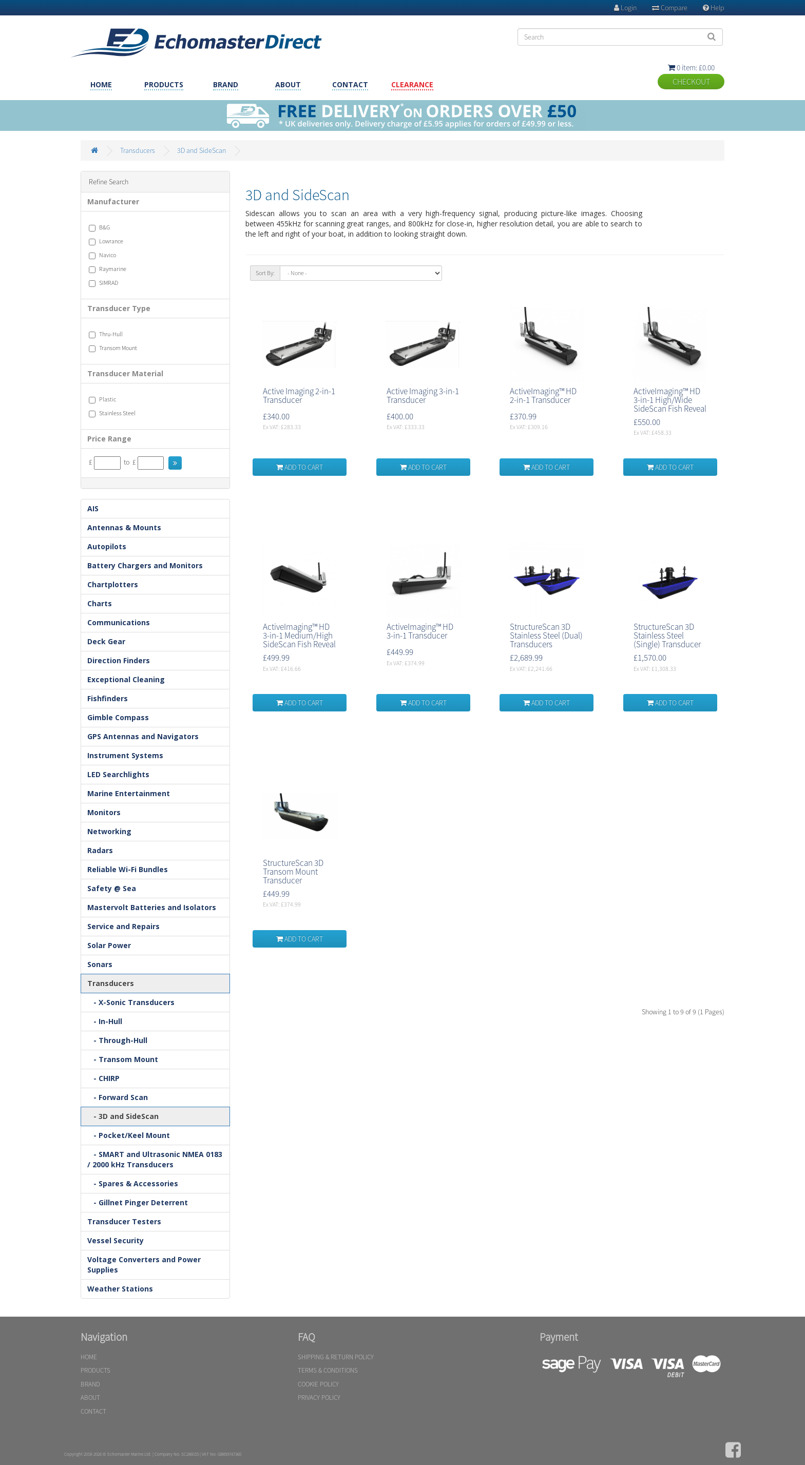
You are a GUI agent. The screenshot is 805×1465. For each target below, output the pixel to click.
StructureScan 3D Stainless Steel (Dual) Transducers (546, 635)
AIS (93, 508)
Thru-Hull (106, 334)
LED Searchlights (118, 774)
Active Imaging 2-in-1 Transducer (299, 395)
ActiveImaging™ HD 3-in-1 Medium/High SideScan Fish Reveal (299, 635)
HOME (101, 84)
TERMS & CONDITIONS (328, 1370)
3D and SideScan (201, 150)
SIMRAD (103, 283)
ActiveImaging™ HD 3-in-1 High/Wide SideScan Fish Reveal (670, 399)
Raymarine (107, 269)
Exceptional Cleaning (126, 679)
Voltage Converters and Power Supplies (144, 1265)
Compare (669, 7)
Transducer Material (125, 373)
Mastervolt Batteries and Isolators (151, 907)
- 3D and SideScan (123, 1116)
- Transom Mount (122, 1059)
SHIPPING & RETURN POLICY (336, 1357)
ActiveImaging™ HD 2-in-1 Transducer (543, 395)
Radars (100, 850)
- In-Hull (104, 1021)
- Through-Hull (117, 1040)
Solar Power (109, 945)
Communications (118, 622)
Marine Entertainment (128, 793)
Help (713, 7)
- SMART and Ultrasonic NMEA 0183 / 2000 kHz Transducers (154, 1159)
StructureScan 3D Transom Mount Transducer (293, 871)
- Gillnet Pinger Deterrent (137, 1202)
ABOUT (288, 84)
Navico (102, 255)
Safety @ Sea (111, 888)
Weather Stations (120, 1289)
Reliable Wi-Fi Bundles (127, 869)
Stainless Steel (112, 413)
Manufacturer (113, 201)
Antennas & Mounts (124, 527)
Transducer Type (118, 308)
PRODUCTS (163, 84)
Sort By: (265, 273)
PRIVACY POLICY (319, 1397)
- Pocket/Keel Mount (128, 1135)
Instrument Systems (125, 755)
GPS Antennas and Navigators (143, 736)
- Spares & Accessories (132, 1183)
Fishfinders (107, 698)
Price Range (109, 439)
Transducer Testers (124, 1221)
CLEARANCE (412, 84)
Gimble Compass (118, 717)
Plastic (102, 399)
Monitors (104, 812)
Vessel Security (115, 1240)
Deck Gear (106, 641)
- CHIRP (103, 1078)
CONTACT (350, 84)
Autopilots (106, 546)
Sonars (99, 964)
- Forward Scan (117, 1097)
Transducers (137, 150)
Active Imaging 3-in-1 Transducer (423, 395)
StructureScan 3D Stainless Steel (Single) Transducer (667, 635)
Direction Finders (118, 660)
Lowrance (106, 241)
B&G (99, 227)
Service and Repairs (123, 926)
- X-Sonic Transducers (131, 1002)
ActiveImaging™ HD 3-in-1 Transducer (420, 631)
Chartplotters (112, 584)
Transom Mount (113, 348)
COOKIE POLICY (318, 1384)
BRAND (225, 84)
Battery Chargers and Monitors (145, 565)
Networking (109, 831)
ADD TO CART (299, 467)
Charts (99, 603)
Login (625, 7)
